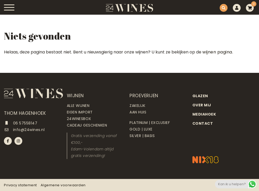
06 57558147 (20, 123)
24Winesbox (79, 118)
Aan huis (138, 112)
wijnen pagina (217, 52)
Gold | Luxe (141, 129)
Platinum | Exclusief (150, 122)
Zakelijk (137, 105)
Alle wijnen (78, 105)
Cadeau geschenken (87, 125)
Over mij (201, 105)
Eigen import (80, 112)
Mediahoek (204, 114)
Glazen (200, 96)
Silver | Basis (142, 135)
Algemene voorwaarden (63, 185)
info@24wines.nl (24, 129)
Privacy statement (20, 185)
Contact (202, 123)
